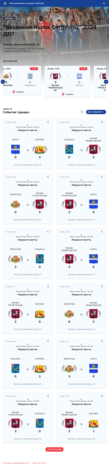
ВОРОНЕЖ (39, 140)
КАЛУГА (15, 140)
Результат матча (27, 130)
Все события (96, 112)
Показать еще (54, 449)
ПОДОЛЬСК (69, 140)
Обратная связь (39, 463)
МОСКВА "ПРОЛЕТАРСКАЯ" (39, 194)
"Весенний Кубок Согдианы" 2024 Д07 (26, 3)
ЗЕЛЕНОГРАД (15, 194)
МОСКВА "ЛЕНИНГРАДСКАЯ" (93, 139)
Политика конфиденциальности (16, 463)
